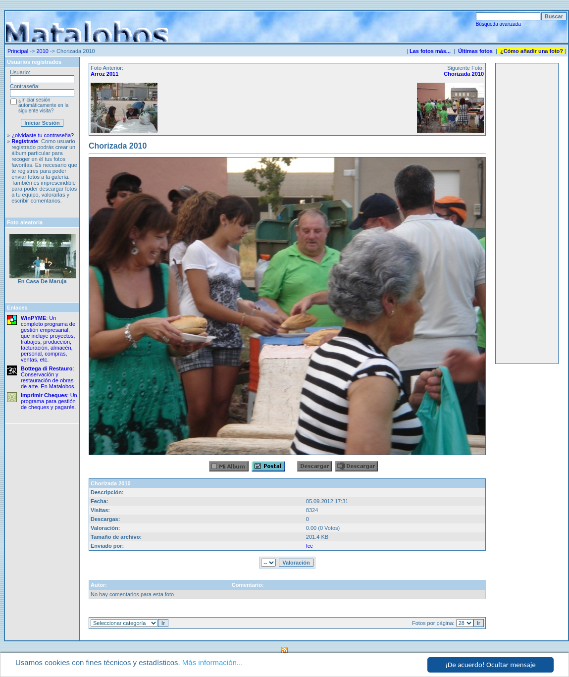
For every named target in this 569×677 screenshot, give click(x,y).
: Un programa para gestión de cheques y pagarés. (49, 401)
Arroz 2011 (104, 74)
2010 (42, 51)
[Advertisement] (527, 213)
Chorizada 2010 (464, 74)
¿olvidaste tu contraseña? (42, 135)
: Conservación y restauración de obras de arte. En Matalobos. (48, 377)
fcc (309, 546)
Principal (17, 51)
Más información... (212, 662)
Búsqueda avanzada (498, 24)
